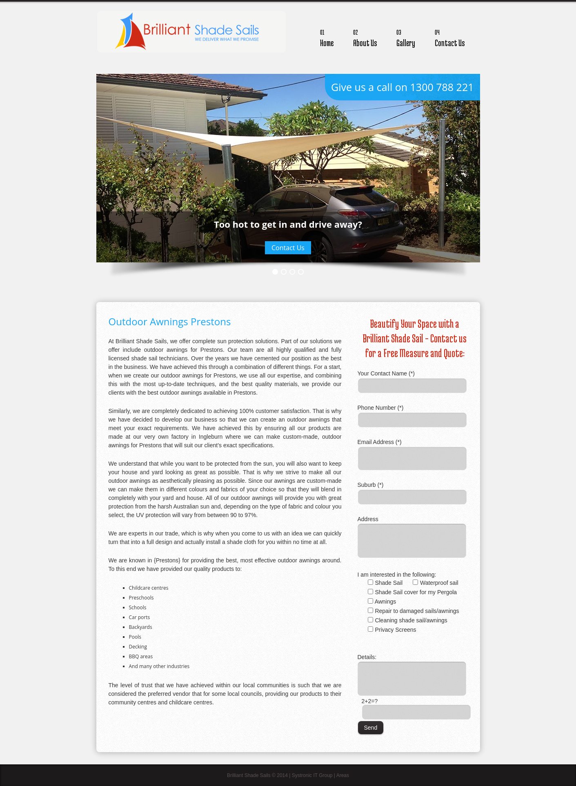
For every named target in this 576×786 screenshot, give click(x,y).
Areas (342, 775)
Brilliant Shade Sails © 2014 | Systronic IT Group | (281, 775)
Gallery (405, 37)
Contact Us (450, 37)
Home (327, 37)
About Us (365, 37)
